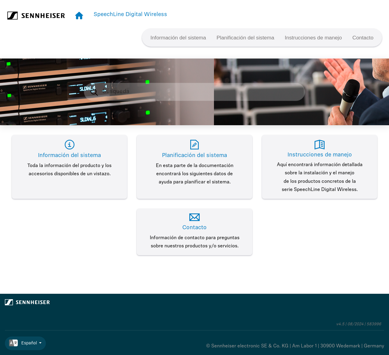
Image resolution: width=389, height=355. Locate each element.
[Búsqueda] (97, 92)
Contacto (362, 38)
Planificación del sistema (245, 38)
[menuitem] (178, 38)
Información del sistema (178, 38)
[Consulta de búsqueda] (194, 92)
